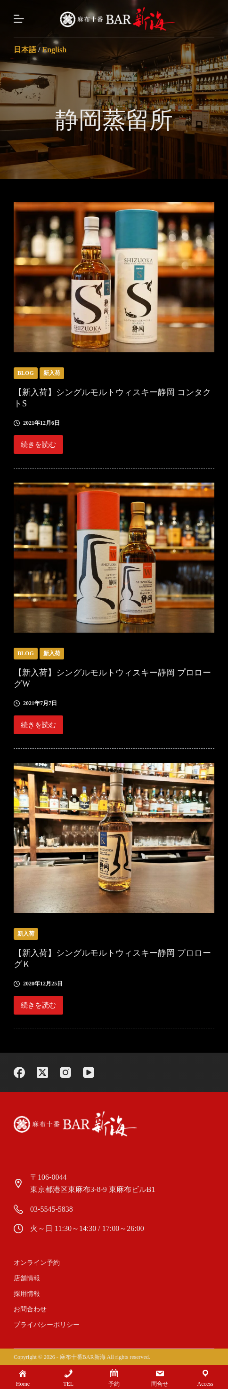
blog (25, 373)
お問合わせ (30, 1309)
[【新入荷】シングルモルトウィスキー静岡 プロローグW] (114, 558)
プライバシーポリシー (47, 1324)
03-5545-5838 (51, 1209)
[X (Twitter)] (42, 1072)
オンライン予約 (37, 1262)
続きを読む (38, 447)
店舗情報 (27, 1278)
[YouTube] (88, 1072)
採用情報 (27, 1293)
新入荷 (51, 373)
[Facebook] (19, 1072)
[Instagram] (65, 1072)
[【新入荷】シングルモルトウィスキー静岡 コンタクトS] (114, 277)
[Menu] (19, 19)
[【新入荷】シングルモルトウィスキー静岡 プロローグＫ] (114, 838)
